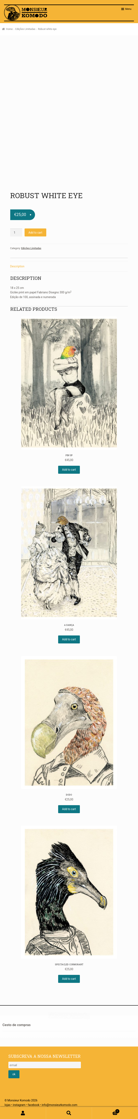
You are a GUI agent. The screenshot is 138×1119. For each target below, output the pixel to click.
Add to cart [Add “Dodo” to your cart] (69, 809)
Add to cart (35, 232)
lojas (7, 1105)
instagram (19, 1105)
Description (17, 266)
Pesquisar (69, 1113)
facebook (33, 1105)
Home (9, 29)
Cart (106, 1111)
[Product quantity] (16, 232)
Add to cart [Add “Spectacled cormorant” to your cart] (69, 978)
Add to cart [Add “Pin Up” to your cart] (69, 469)
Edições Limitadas (25, 29)
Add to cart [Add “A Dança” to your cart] (69, 639)
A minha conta (23, 1113)
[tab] (69, 266)
